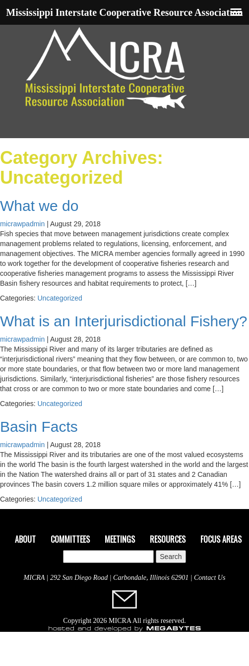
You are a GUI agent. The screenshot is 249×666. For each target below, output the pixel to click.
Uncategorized (59, 298)
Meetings (120, 539)
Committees (70, 539)
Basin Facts (39, 426)
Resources (168, 539)
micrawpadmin (22, 224)
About (25, 539)
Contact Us (209, 577)
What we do (39, 206)
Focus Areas (221, 539)
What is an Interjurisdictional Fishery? (124, 321)
